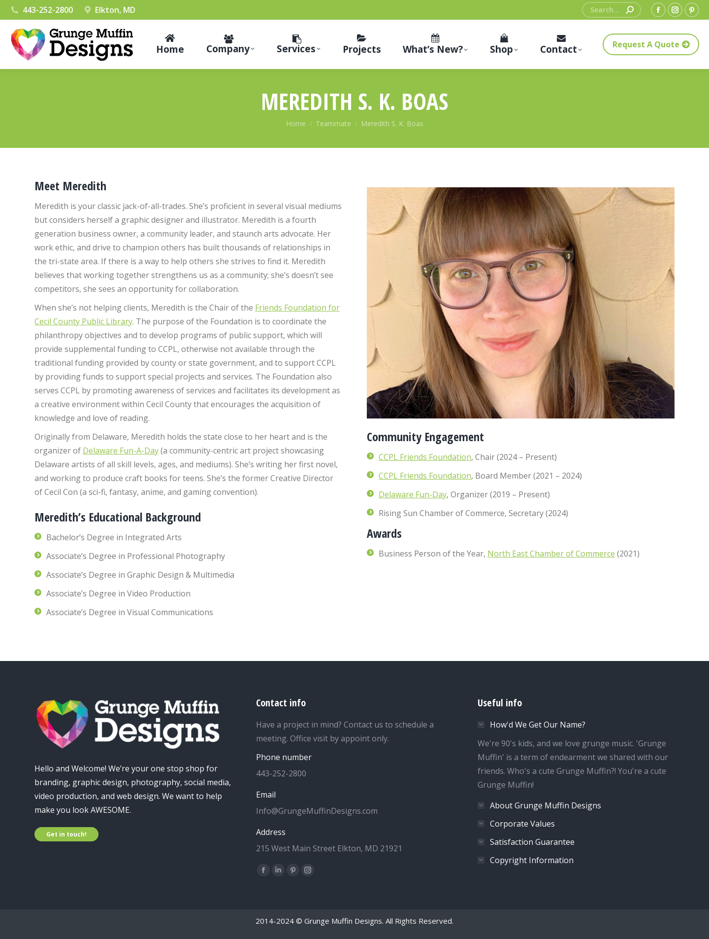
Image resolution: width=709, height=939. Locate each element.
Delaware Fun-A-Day (121, 450)
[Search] (611, 10)
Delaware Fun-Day (413, 494)
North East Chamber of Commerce (551, 553)
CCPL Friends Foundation (425, 457)
